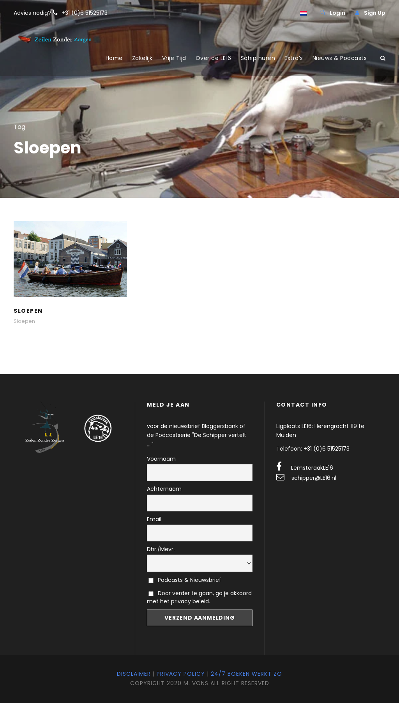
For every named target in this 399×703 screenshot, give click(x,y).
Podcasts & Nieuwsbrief (184, 580)
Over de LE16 (213, 58)
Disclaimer (134, 674)
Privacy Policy (181, 674)
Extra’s (293, 58)
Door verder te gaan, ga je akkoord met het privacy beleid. (199, 597)
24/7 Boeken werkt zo (246, 674)
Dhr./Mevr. (161, 549)
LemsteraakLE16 (312, 468)
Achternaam (164, 489)
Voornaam (161, 459)
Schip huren (258, 58)
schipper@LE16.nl (313, 478)
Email (154, 519)
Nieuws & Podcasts (339, 58)
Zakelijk (142, 58)
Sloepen (28, 311)
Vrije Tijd (174, 58)
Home (114, 58)
